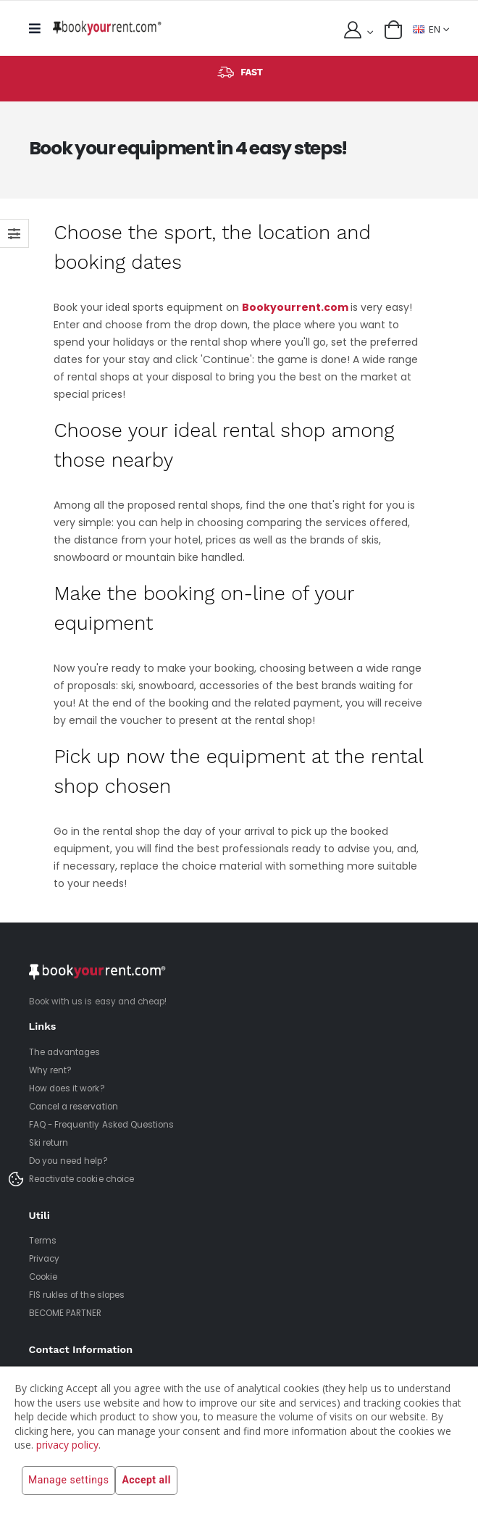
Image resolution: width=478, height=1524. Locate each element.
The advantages (65, 1052)
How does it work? (67, 1088)
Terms (42, 1240)
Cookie (43, 1277)
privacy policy (67, 1445)
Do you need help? (68, 1161)
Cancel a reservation (73, 1106)
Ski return (49, 1143)
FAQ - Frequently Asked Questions (102, 1124)
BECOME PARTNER (65, 1313)
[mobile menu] (38, 28)
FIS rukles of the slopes (77, 1295)
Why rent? (50, 1070)
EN (426, 29)
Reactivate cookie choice (81, 1179)
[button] (393, 29)
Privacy (44, 1259)
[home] (107, 28)
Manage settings (68, 1480)
